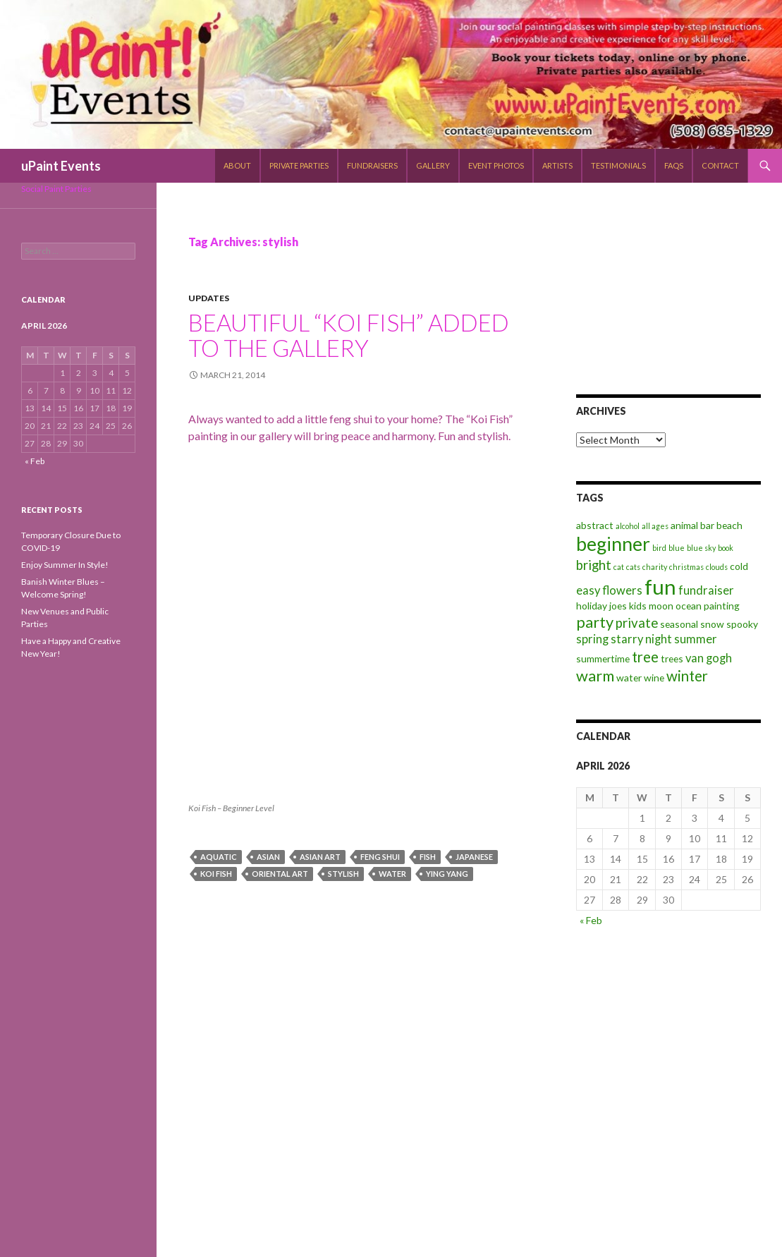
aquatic (218, 856)
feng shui (380, 856)
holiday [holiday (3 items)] (591, 606)
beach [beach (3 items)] (729, 525)
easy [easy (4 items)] (588, 590)
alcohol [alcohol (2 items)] (628, 525)
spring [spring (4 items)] (592, 639)
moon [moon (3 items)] (661, 606)
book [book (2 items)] (725, 547)
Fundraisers (372, 165)
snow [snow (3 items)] (712, 624)
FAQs (673, 165)
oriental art (280, 873)
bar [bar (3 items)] (707, 525)
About (237, 165)
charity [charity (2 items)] (654, 566)
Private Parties (299, 165)
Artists (557, 165)
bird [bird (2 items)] (659, 547)
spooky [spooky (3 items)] (742, 624)
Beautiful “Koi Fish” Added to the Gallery (348, 335)
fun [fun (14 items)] (660, 586)
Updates (208, 298)
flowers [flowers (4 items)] (622, 590)
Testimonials (618, 165)
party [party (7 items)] (594, 621)
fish (428, 856)
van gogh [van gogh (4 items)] (708, 658)
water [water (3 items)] (629, 678)
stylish (343, 873)
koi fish (216, 873)
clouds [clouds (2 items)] (717, 566)
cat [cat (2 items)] (618, 566)
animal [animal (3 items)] (684, 525)
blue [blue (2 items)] (676, 547)
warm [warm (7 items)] (595, 675)
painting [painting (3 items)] (722, 606)
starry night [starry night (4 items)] (641, 639)
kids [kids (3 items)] (638, 606)
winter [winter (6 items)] (687, 675)
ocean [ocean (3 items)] (689, 606)
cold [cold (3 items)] (739, 566)
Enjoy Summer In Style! (65, 564)
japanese (474, 856)
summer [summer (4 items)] (695, 639)
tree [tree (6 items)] (645, 656)
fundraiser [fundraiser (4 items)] (706, 590)
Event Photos (496, 165)
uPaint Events (61, 166)
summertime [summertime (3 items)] (603, 658)
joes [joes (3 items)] (618, 606)
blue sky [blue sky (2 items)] (701, 547)
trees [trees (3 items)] (672, 658)
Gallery (433, 165)
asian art (320, 856)
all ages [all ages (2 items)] (655, 525)
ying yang (447, 873)
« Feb (591, 920)
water (392, 873)
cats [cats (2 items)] (633, 566)
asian (268, 856)
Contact (720, 165)
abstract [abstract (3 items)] (594, 525)
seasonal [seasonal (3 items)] (679, 624)
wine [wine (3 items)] (654, 678)
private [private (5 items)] (637, 623)
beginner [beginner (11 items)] (613, 544)
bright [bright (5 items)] (593, 565)
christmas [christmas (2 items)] (686, 566)
